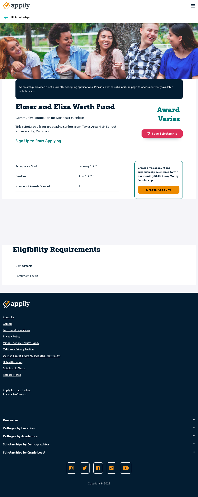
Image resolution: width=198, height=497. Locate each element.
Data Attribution (12, 362)
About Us (8, 317)
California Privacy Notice (18, 349)
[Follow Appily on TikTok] (111, 468)
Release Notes (12, 374)
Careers (7, 323)
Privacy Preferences (15, 394)
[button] (149, 133)
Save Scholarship (162, 133)
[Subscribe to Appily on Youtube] (125, 468)
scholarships (122, 87)
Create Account (158, 190)
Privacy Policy (11, 336)
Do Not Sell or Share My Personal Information (31, 355)
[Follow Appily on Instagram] (71, 468)
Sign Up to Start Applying (38, 140)
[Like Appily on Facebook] (98, 468)
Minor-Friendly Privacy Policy (21, 343)
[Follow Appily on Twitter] (85, 468)
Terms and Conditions (16, 330)
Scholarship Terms (14, 368)
